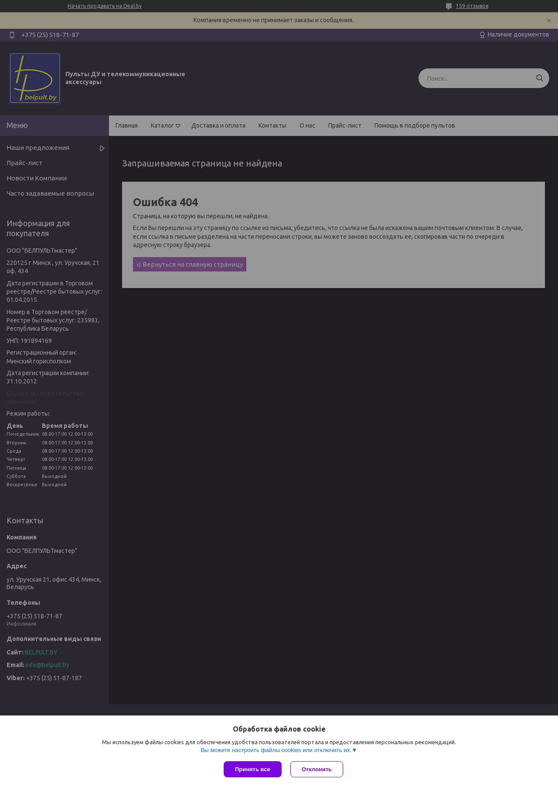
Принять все (252, 769)
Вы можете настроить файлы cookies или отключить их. (276, 750)
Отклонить (317, 769)
